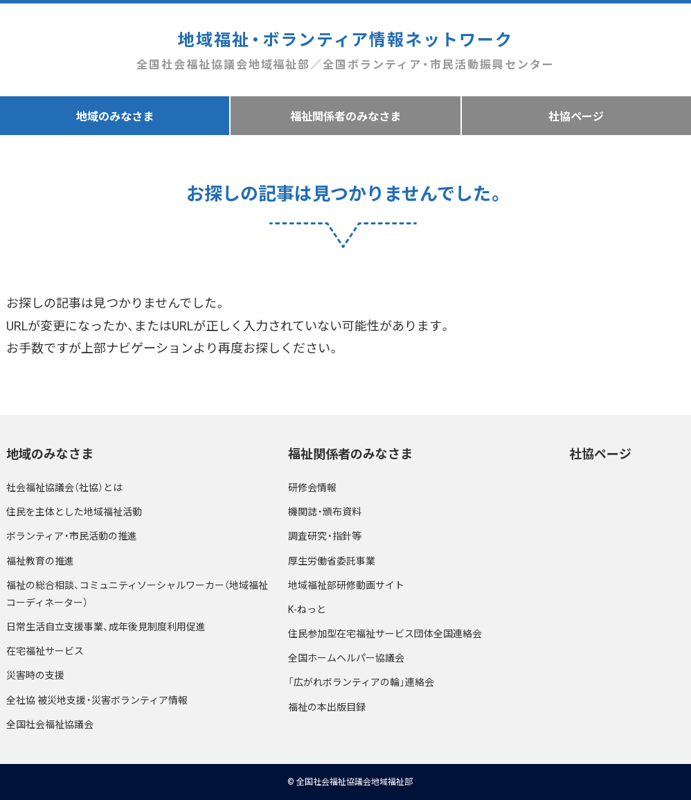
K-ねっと (307, 609)
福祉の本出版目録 (327, 706)
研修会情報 (312, 487)
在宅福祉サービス (45, 650)
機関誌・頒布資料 (324, 511)
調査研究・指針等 (324, 535)
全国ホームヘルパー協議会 (346, 657)
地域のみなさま (115, 115)
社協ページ (576, 115)
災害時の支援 (35, 675)
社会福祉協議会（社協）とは (64, 487)
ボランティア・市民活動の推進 (71, 535)
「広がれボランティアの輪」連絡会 (361, 681)
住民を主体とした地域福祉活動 (74, 511)
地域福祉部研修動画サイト (346, 585)
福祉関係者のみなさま (345, 115)
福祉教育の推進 (40, 560)
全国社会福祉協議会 (49, 724)
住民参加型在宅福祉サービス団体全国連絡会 (385, 633)
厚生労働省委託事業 (331, 560)
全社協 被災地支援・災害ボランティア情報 (97, 699)
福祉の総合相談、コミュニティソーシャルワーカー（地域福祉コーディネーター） (137, 593)
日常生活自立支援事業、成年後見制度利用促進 (106, 626)
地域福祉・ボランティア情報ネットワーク (345, 50)
